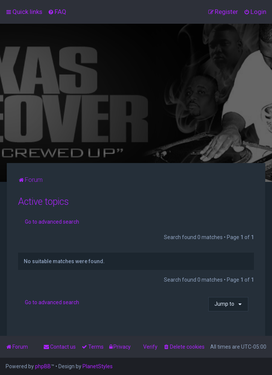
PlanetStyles (98, 366)
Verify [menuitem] (150, 347)
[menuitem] (57, 11)
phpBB (43, 366)
